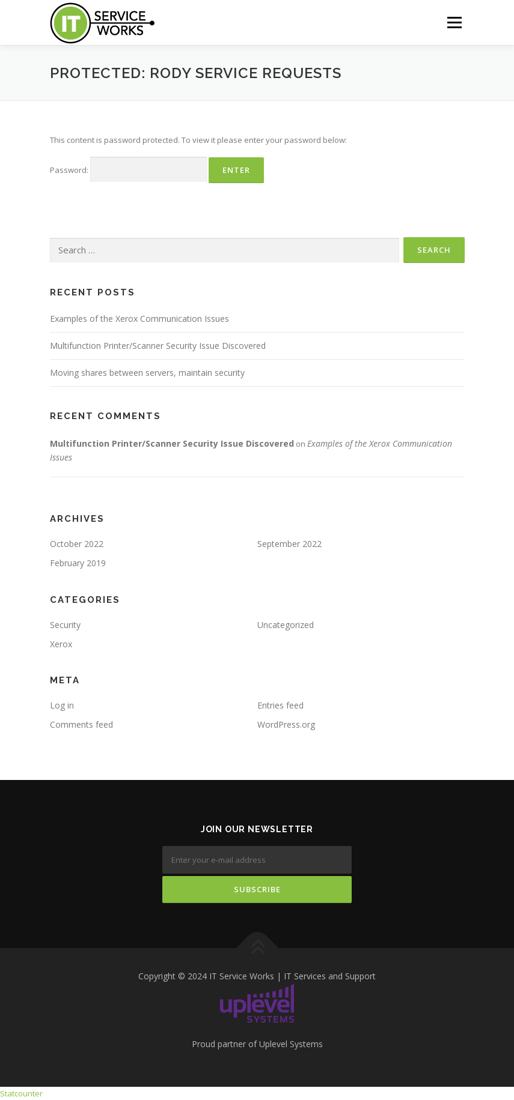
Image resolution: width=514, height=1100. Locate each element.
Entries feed (280, 705)
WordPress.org (286, 724)
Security (65, 624)
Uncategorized (285, 624)
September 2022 (289, 543)
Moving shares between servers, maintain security (147, 372)
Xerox (61, 644)
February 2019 (78, 563)
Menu (454, 22)
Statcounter (21, 1093)
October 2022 (76, 543)
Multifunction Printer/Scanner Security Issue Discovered (158, 345)
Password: (128, 170)
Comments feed (81, 724)
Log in (62, 705)
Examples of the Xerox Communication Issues (139, 318)
